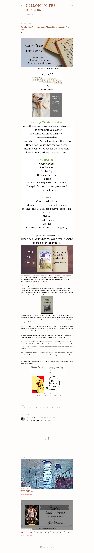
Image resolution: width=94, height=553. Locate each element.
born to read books (32, 417)
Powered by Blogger (47, 547)
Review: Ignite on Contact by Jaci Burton (45, 532)
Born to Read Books (41, 407)
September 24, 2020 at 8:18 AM (47, 417)
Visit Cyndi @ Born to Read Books (47, 394)
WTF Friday (27, 491)
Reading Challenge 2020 (53, 407)
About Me (30, 14)
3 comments (28, 535)
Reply (28, 423)
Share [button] (22, 405)
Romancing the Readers (40, 7)
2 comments (28, 494)
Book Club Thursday (29, 407)
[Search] (72, 5)
